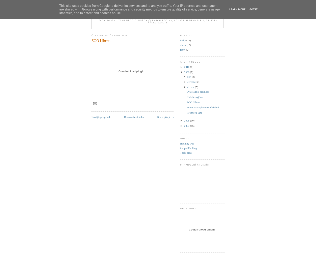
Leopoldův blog (188, 148)
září (189, 76)
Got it (253, 9)
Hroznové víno (194, 112)
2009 (187, 72)
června (191, 87)
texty (182, 49)
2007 (187, 125)
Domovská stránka (134, 116)
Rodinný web (187, 143)
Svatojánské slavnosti (198, 91)
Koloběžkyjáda (195, 96)
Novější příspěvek (100, 116)
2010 (187, 66)
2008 (187, 120)
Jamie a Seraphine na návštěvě (203, 107)
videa (183, 45)
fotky (183, 40)
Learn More (237, 9)
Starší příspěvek (165, 116)
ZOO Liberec (101, 41)
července (192, 81)
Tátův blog (186, 152)
